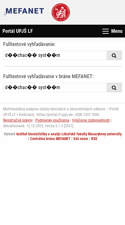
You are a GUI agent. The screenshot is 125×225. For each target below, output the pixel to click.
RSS (94, 139)
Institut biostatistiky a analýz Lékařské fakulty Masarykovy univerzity (69, 134)
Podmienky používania (52, 120)
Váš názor (80, 139)
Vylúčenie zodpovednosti (91, 120)
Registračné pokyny (18, 120)
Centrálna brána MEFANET (50, 139)
